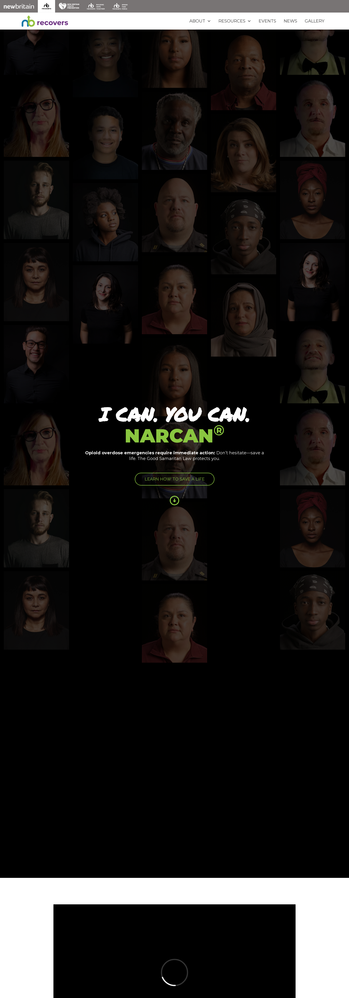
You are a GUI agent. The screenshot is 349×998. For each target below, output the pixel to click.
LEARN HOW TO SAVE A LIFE (175, 479)
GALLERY (314, 21)
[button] (200, 21)
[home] (47, 21)
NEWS (290, 21)
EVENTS (267, 21)
